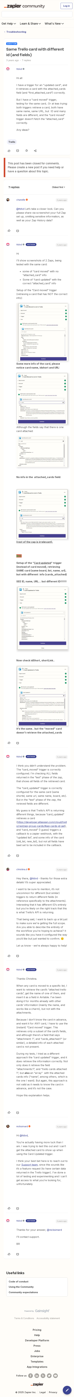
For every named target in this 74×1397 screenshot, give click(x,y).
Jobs (37, 1351)
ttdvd (19, 68)
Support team (29, 1164)
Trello (11, 141)
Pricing (37, 1329)
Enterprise (37, 1356)
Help (37, 1335)
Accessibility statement (48, 1318)
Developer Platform (37, 1340)
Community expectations (23, 1292)
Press (37, 1345)
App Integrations (37, 1366)
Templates (37, 1361)
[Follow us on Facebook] (30, 1375)
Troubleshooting (16, 31)
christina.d (21, 869)
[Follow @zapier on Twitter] (49, 1375)
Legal (43, 1392)
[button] (66, 6)
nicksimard (22, 1126)
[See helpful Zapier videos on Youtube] (55, 1375)
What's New (54, 23)
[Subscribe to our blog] (43, 1375)
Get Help (9, 23)
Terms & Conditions (24, 1318)
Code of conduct (18, 1281)
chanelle (20, 199)
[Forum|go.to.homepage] (25, 5)
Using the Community (21, 1286)
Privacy (53, 1392)
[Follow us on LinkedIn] (36, 1375)
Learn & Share (31, 23)
